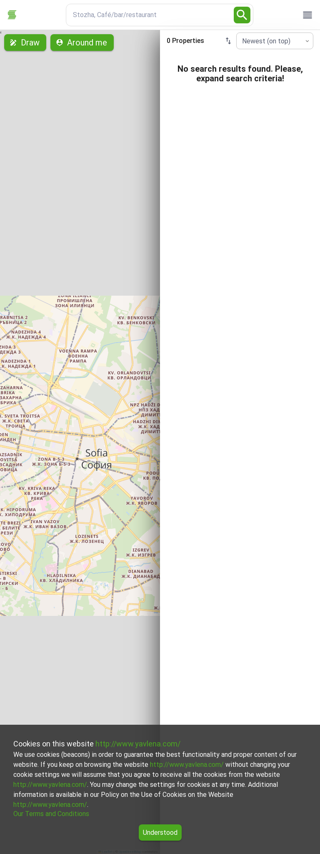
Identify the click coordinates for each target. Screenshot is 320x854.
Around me (82, 42)
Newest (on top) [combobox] (266, 41)
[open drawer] (307, 15)
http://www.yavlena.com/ (137, 743)
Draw (25, 42)
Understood (160, 832)
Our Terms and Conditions (51, 814)
